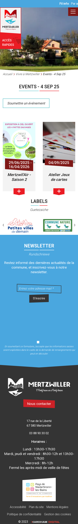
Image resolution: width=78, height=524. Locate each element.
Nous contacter (39, 404)
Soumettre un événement (26, 103)
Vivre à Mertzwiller (27, 74)
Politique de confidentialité (24, 514)
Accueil (7, 74)
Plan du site (36, 507)
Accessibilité (18, 507)
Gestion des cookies (57, 514)
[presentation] (39, 319)
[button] (3, 225)
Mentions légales (57, 507)
